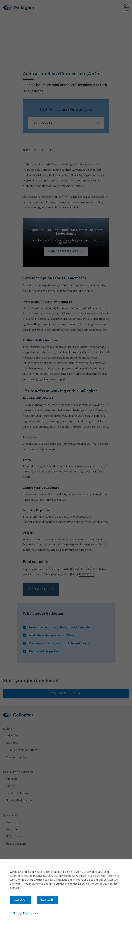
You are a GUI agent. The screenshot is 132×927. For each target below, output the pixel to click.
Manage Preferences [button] (25, 913)
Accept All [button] (20, 900)
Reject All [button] (47, 900)
